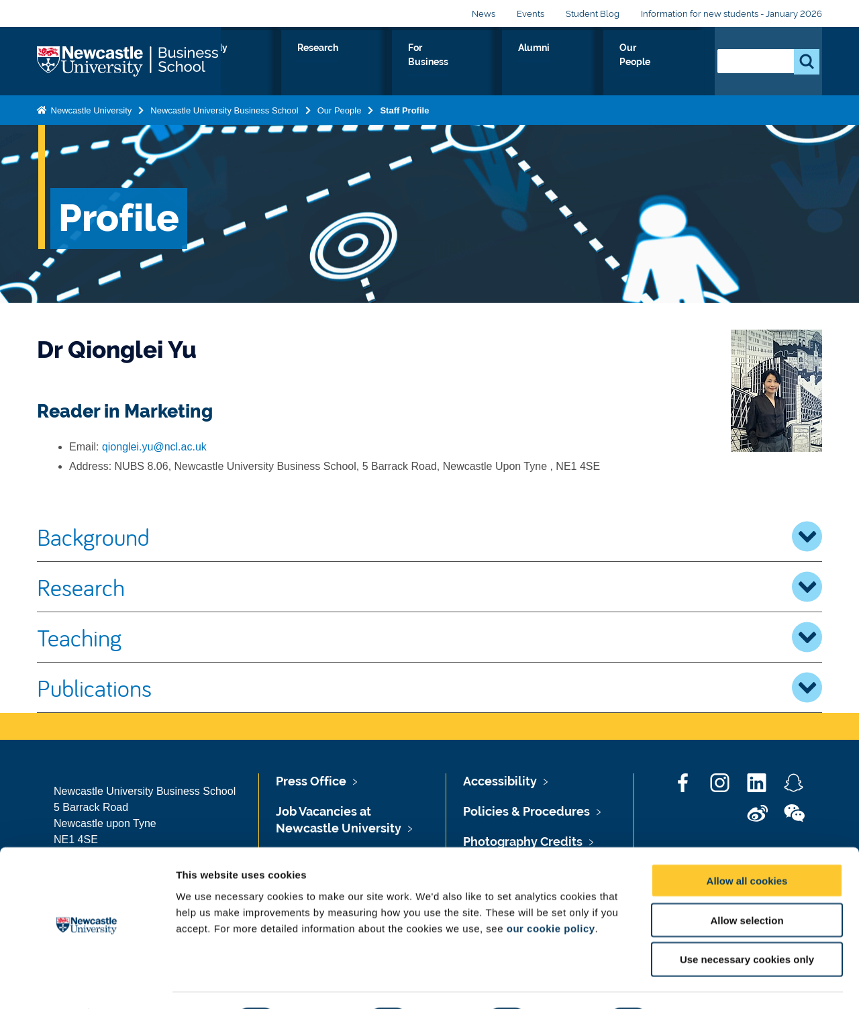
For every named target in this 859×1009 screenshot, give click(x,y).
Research (443, 63)
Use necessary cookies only (747, 923)
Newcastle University (90, 108)
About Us (282, 63)
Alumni (594, 63)
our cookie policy (551, 892)
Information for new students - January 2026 (731, 14)
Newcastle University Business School (224, 108)
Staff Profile (404, 108)
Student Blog (592, 14)
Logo (129, 60)
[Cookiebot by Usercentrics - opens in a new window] (87, 983)
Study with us (362, 63)
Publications (429, 687)
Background (429, 536)
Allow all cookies (747, 844)
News (483, 14)
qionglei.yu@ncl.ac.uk (154, 446)
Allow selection (746, 884)
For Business (522, 63)
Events (530, 14)
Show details (704, 982)
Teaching (429, 637)
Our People (664, 63)
